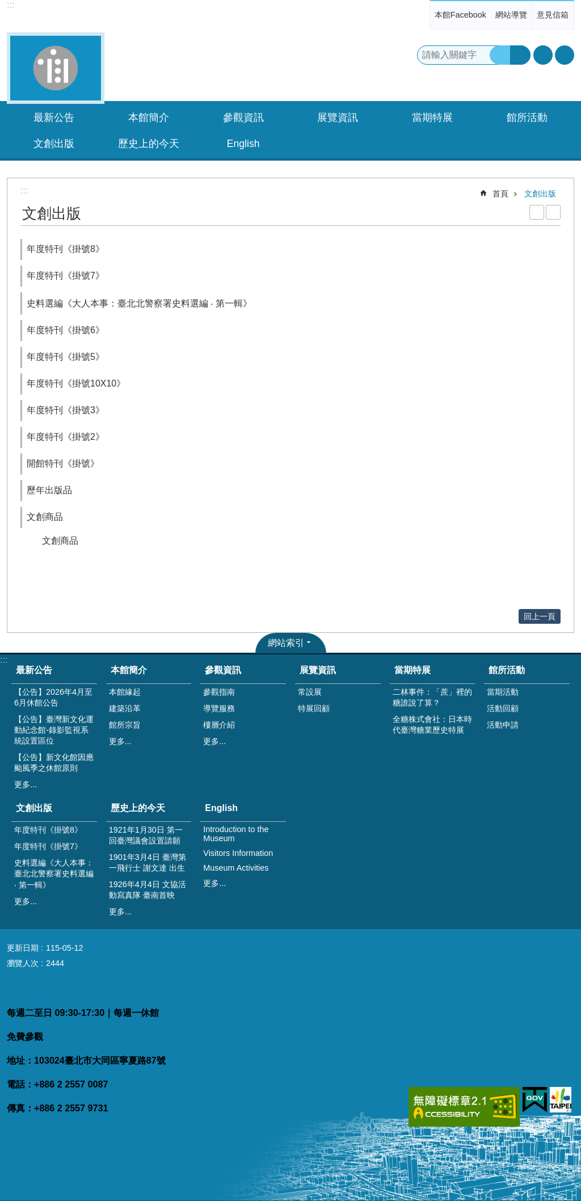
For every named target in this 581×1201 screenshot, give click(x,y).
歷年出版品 (49, 490)
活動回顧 (503, 708)
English (221, 808)
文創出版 (540, 193)
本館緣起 (125, 691)
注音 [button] (553, 212)
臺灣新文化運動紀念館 (55, 68)
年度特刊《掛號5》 (65, 357)
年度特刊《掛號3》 (65, 410)
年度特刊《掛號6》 (65, 330)
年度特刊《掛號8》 (65, 249)
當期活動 (503, 691)
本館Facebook (460, 14)
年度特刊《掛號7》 (65, 275)
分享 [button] (564, 55)
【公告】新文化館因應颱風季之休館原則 (54, 762)
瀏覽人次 (23, 963)
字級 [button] (543, 55)
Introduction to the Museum (235, 834)
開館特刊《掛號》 (63, 463)
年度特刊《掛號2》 (65, 437)
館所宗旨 (125, 724)
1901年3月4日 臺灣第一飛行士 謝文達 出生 (147, 862)
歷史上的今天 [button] (148, 143)
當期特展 (412, 670)
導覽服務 (219, 708)
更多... (25, 784)
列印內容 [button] (536, 212)
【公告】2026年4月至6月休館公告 (53, 697)
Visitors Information (238, 853)
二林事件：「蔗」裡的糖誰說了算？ (432, 697)
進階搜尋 (520, 55)
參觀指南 (219, 691)
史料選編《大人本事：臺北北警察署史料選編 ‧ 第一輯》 (139, 303)
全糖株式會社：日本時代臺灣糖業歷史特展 (432, 724)
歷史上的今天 (138, 808)
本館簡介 (129, 670)
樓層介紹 (219, 724)
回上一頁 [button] (539, 616)
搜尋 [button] (500, 55)
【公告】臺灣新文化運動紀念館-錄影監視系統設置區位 (54, 730)
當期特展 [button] (432, 117)
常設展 (310, 691)
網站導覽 (511, 14)
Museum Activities (235, 867)
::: (10, 5)
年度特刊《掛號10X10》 (76, 383)
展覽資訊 (318, 670)
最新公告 (34, 670)
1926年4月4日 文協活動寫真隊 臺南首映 (147, 890)
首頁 (500, 193)
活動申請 (503, 724)
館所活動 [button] (527, 117)
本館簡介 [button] (148, 117)
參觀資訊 (223, 670)
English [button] (243, 143)
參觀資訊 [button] (243, 117)
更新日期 (23, 947)
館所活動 (507, 670)
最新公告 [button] (53, 117)
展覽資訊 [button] (337, 117)
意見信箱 (553, 14)
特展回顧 (314, 708)
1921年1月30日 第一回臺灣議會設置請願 (146, 835)
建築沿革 (125, 708)
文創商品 (45, 517)
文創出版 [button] (53, 143)
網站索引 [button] (286, 643)
